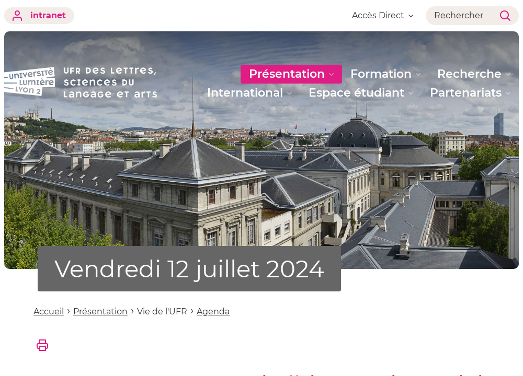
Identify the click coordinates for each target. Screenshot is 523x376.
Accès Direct (382, 15)
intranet (39, 15)
